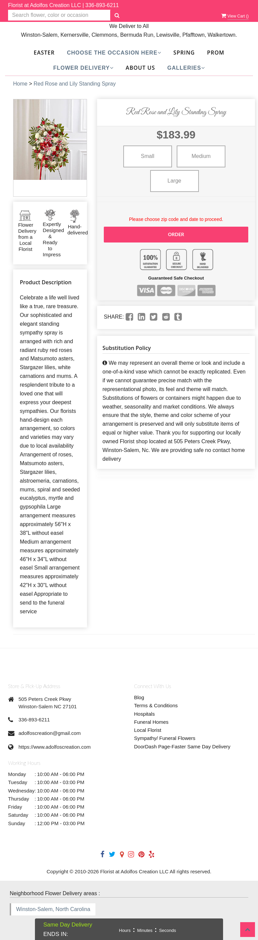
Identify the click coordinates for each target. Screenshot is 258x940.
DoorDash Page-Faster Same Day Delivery (182, 746)
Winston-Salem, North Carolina (53, 909)
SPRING (184, 52)
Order (176, 234)
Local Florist (147, 730)
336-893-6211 (102, 5)
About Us (140, 67)
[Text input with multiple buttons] (59, 15)
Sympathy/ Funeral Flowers (165, 738)
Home (20, 84)
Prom (215, 52)
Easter (44, 52)
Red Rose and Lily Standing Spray (75, 84)
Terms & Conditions (156, 705)
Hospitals (144, 714)
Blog (139, 697)
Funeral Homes (151, 722)
